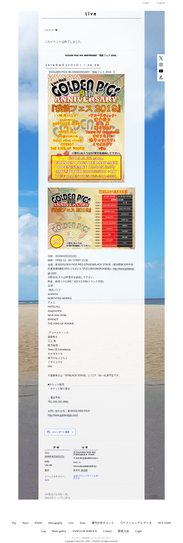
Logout (161, 2)
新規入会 (123, 531)
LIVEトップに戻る (59, 497)
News (25, 522)
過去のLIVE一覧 (58, 494)
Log (43, 531)
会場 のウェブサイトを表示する (85, 477)
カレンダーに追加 (60, 432)
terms (93, 537)
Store (82, 522)
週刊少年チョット (103, 522)
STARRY (78, 537)
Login (146, 2)
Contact (107, 531)
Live (71, 522)
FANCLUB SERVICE (85, 531)
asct (108, 537)
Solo (47, 480)
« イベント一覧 (51, 30)
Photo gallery (59, 531)
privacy (101, 537)
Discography (55, 522)
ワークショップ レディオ (136, 522)
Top (14, 522)
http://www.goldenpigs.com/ (63, 415)
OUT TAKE (164, 522)
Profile (38, 522)
